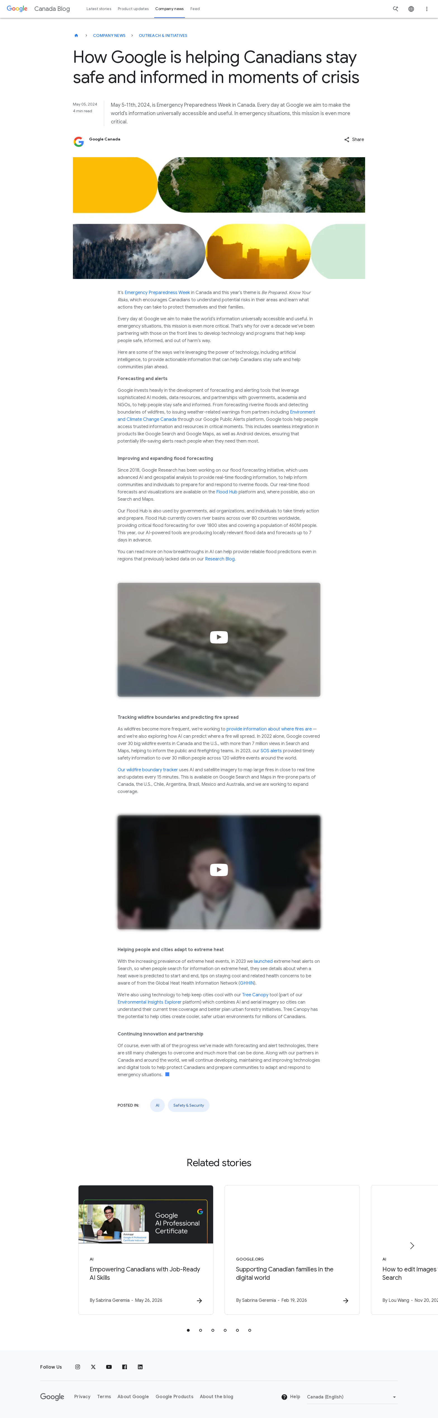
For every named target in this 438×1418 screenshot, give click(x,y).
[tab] (188, 1330)
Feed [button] (195, 8)
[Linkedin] (140, 1367)
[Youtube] (109, 1367)
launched (263, 961)
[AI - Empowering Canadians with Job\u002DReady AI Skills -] (145, 1249)
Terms (104, 1397)
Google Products (174, 1397)
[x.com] (93, 1367)
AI (157, 1105)
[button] (354, 139)
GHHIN (247, 983)
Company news (109, 35)
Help (290, 1397)
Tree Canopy (255, 995)
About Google (133, 1397)
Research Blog (220, 559)
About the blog (217, 1397)
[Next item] (411, 1245)
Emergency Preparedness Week (157, 292)
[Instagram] (77, 1367)
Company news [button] (169, 8)
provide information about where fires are (269, 729)
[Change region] (352, 1397)
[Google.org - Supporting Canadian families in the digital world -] (292, 1249)
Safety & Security (188, 1105)
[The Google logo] (52, 1397)
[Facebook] (124, 1367)
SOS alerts (271, 751)
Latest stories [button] (99, 8)
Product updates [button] (133, 8)
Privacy (82, 1397)
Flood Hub (226, 492)
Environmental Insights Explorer (150, 1002)
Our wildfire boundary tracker (148, 770)
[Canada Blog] (76, 35)
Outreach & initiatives (163, 35)
